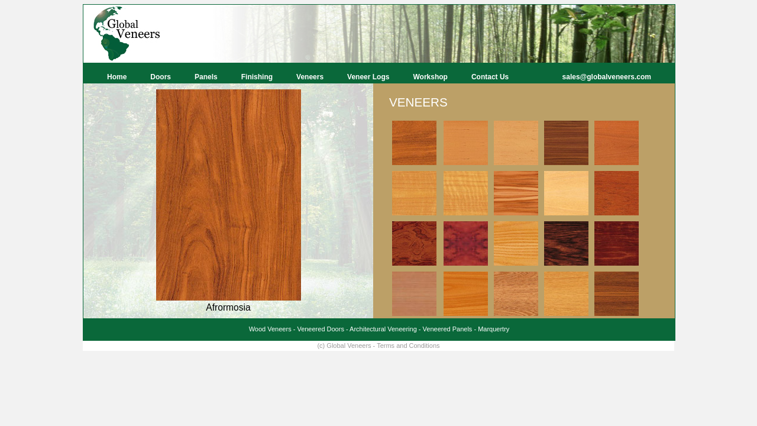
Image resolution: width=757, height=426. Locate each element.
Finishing (257, 77)
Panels (206, 77)
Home (117, 77)
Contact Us (490, 77)
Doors (160, 77)
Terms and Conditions (408, 345)
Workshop (430, 77)
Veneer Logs (368, 77)
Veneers (309, 77)
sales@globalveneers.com (606, 77)
